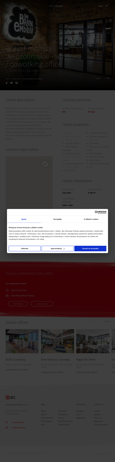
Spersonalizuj (57, 248)
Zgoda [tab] (23, 219)
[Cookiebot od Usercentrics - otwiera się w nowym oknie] (96, 212)
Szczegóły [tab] (57, 219)
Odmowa (24, 248)
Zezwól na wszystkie (90, 248)
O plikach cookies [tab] (91, 219)
